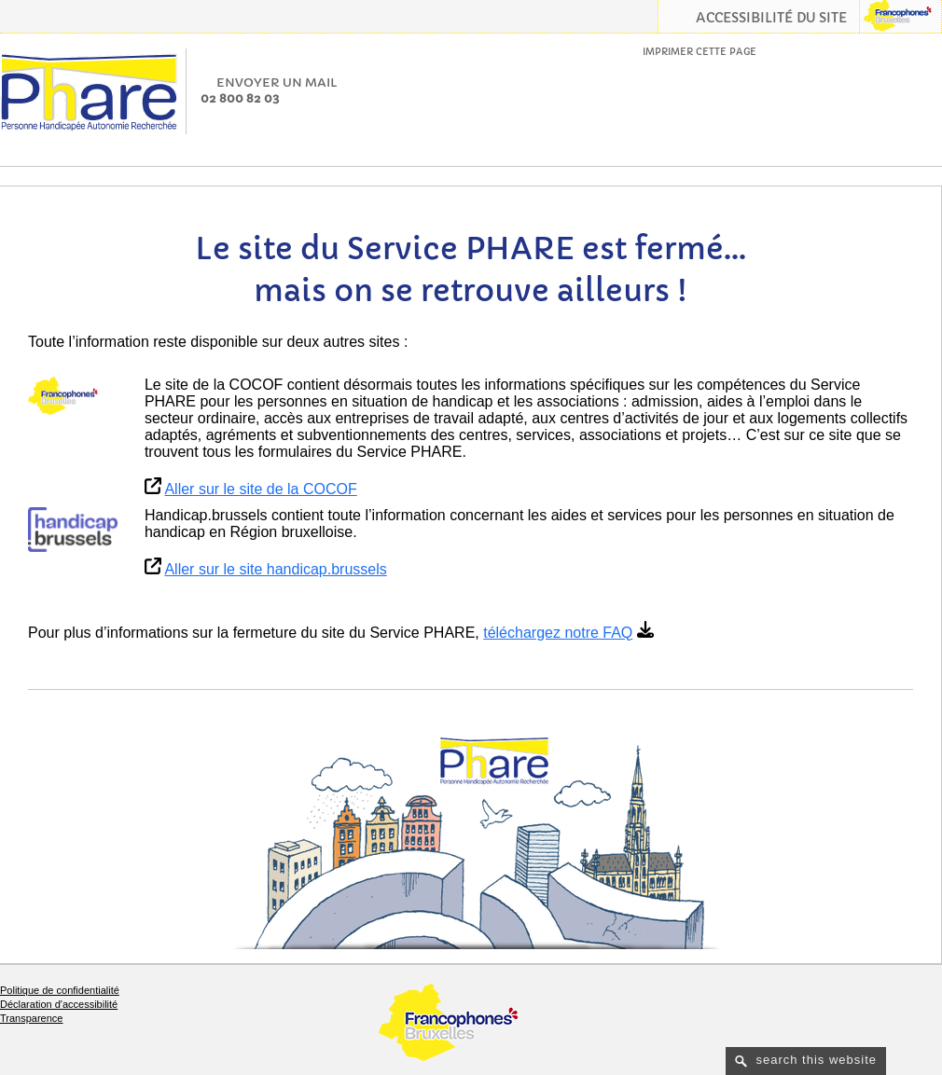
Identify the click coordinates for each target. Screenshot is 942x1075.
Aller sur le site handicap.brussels (275, 569)
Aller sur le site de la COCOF (260, 489)
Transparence (31, 1018)
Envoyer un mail (277, 82)
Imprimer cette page (699, 52)
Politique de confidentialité (59, 990)
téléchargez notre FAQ (557, 633)
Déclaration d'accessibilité (59, 1004)
